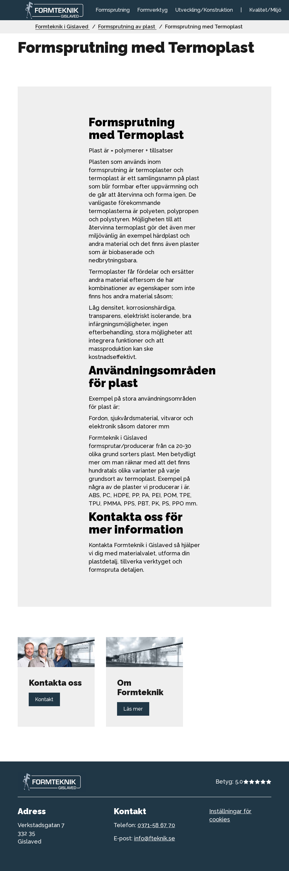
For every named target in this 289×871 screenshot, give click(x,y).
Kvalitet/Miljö (265, 10)
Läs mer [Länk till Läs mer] (133, 709)
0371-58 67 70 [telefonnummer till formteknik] (156, 825)
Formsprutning (113, 10)
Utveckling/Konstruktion (204, 10)
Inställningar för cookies (230, 815)
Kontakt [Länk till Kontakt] (44, 699)
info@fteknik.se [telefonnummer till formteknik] (154, 838)
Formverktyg (152, 10)
